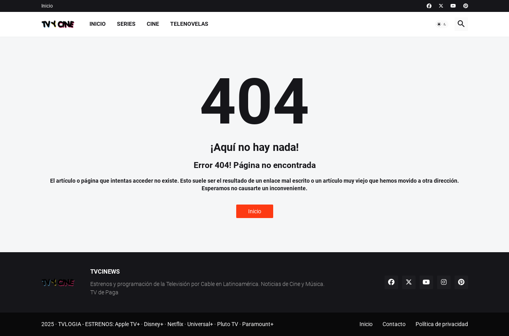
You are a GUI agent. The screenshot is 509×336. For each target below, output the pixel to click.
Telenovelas (189, 24)
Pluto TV (227, 324)
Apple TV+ (127, 324)
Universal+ (200, 324)
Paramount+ (258, 324)
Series (126, 24)
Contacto (394, 324)
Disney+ (153, 324)
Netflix (175, 324)
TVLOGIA (69, 324)
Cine (153, 24)
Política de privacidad (442, 324)
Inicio (47, 6)
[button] (442, 24)
